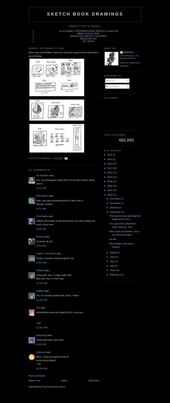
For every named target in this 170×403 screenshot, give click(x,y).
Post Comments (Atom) (53, 386)
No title (112, 239)
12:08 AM (41, 283)
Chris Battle (42, 216)
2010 (110, 177)
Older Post (93, 380)
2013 (110, 163)
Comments (112, 86)
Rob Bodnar (42, 195)
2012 (110, 168)
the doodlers (42, 175)
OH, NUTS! (88, 41)
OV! (38, 308)
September (115, 212)
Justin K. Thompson (46, 253)
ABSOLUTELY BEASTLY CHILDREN (88, 36)
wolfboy (40, 270)
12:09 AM (41, 300)
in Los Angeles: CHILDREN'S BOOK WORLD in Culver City (88, 31)
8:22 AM (41, 208)
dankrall (128, 52)
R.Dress (40, 236)
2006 (110, 194)
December (115, 198)
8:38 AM (41, 229)
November (115, 203)
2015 (110, 155)
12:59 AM (41, 368)
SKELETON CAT (88, 38)
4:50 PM (41, 246)
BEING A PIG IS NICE (88, 33)
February (115, 274)
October (114, 207)
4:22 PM (41, 188)
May (112, 261)
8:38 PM (41, 344)
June (112, 257)
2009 (110, 181)
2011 (110, 172)
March (113, 270)
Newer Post (34, 380)
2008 (110, 186)
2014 (110, 159)
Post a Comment (37, 375)
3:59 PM (41, 262)
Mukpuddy (41, 335)
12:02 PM (42, 327)
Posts (110, 80)
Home (64, 380)
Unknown (40, 352)
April (112, 266)
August (113, 252)
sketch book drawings (85, 14)
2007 (110, 190)
